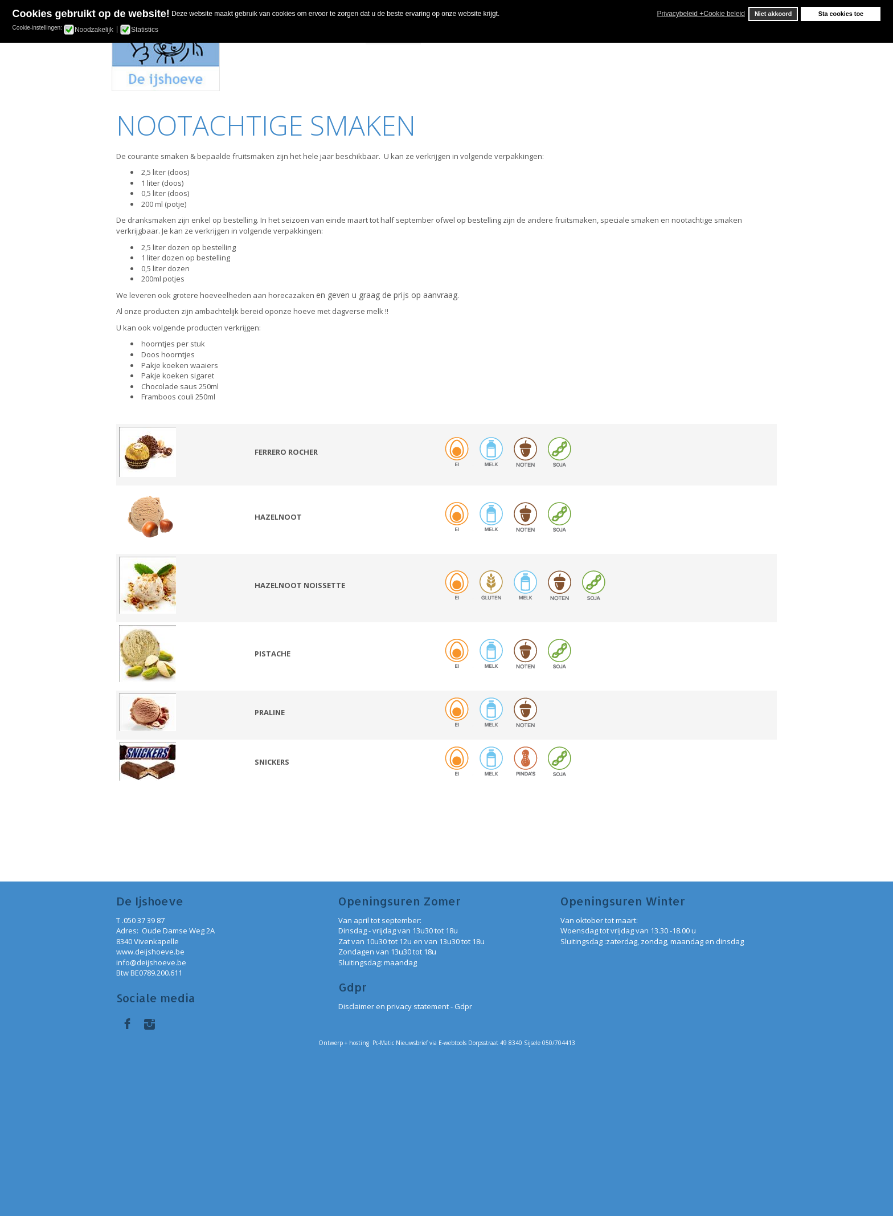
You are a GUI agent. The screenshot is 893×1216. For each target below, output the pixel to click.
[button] (653, 14)
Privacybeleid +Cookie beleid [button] (701, 14)
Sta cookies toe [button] (840, 13)
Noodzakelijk (94, 29)
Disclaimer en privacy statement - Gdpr (405, 1006)
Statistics (144, 29)
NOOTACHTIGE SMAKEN (266, 125)
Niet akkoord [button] (773, 13)
